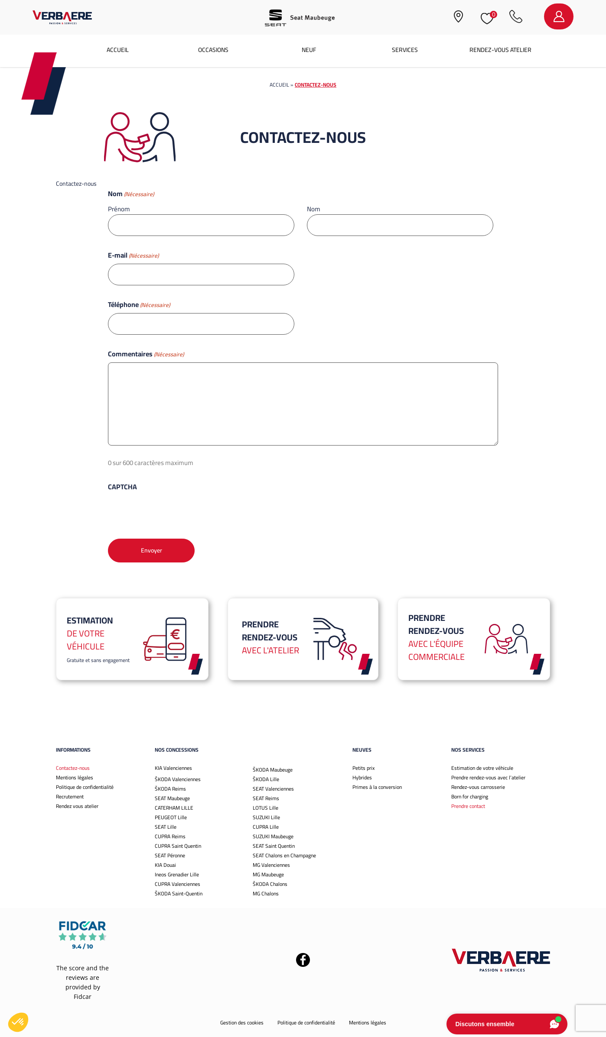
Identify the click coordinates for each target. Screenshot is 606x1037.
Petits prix (363, 768)
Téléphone (139, 304)
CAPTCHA (122, 486)
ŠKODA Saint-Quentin (178, 893)
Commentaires (146, 354)
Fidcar (82, 996)
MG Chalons (266, 893)
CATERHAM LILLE (174, 808)
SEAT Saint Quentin (274, 846)
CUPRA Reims (170, 836)
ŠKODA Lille (266, 779)
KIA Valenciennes (173, 768)
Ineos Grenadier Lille (177, 874)
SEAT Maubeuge (172, 798)
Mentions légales (74, 777)
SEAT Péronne (170, 855)
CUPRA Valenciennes (177, 884)
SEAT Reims (266, 798)
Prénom (119, 208)
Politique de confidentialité (85, 787)
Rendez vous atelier (77, 806)
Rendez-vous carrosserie (478, 787)
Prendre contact (468, 806)
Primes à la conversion (377, 787)
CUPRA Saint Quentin (178, 846)
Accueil (118, 49)
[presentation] (174, 512)
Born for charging (469, 796)
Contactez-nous (73, 768)
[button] (18, 1022)
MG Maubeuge (268, 874)
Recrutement (70, 796)
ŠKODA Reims (170, 789)
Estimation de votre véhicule (482, 768)
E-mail (133, 255)
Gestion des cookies (242, 1022)
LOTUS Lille (265, 808)
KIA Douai (165, 865)
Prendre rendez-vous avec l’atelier (488, 777)
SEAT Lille (165, 827)
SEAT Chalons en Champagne (284, 855)
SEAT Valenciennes (273, 789)
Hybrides (362, 777)
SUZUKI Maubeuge (273, 836)
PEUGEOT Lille (171, 817)
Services (405, 49)
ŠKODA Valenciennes (178, 779)
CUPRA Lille (266, 827)
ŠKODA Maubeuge (273, 770)
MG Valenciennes (271, 865)
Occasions (213, 49)
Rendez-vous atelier (500, 49)
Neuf (309, 49)
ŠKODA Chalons (270, 884)
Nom (313, 208)
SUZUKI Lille (266, 817)
